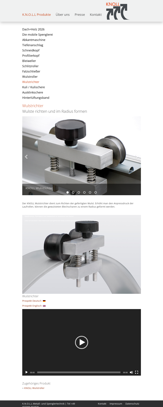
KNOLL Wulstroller (34, 388)
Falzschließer (31, 71)
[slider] (78, 372)
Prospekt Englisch (32, 305)
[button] (81, 342)
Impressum (116, 403)
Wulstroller (30, 77)
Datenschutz (132, 403)
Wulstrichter (30, 82)
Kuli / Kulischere (33, 87)
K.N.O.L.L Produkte (36, 14)
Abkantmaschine (33, 40)
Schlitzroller (30, 66)
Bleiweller (29, 61)
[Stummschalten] (131, 372)
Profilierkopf (30, 56)
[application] (81, 248)
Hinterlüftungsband (35, 98)
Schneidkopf (30, 50)
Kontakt (96, 14)
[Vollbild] (136, 372)
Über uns (63, 14)
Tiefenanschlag (32, 45)
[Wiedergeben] (26, 372)
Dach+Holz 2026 (33, 29)
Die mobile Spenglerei (37, 34)
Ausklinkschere (32, 92)
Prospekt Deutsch (32, 300)
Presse (80, 14)
